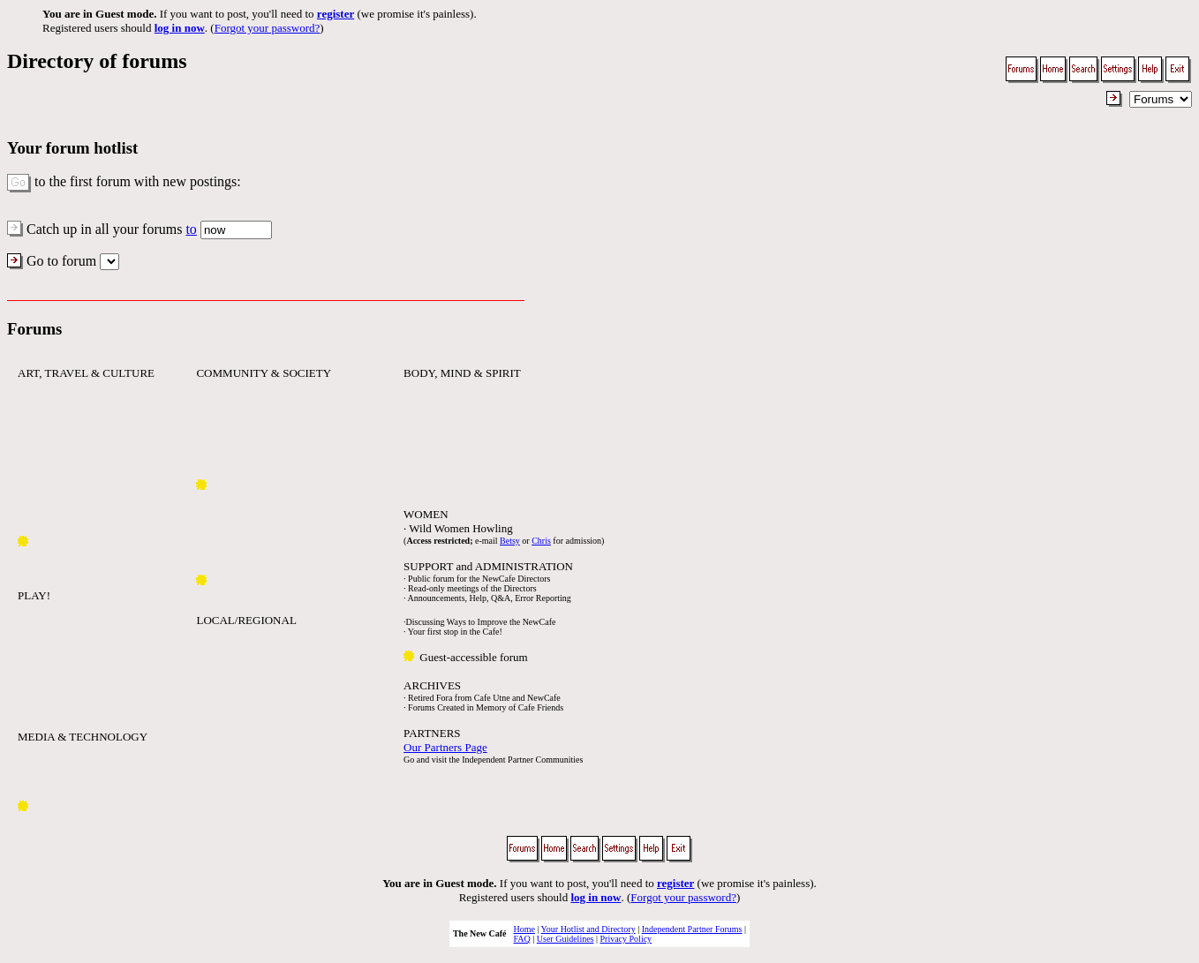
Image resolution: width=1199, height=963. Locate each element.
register (335, 13)
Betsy (510, 540)
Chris (541, 540)
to (190, 229)
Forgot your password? (267, 27)
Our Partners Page (445, 747)
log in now (180, 27)
